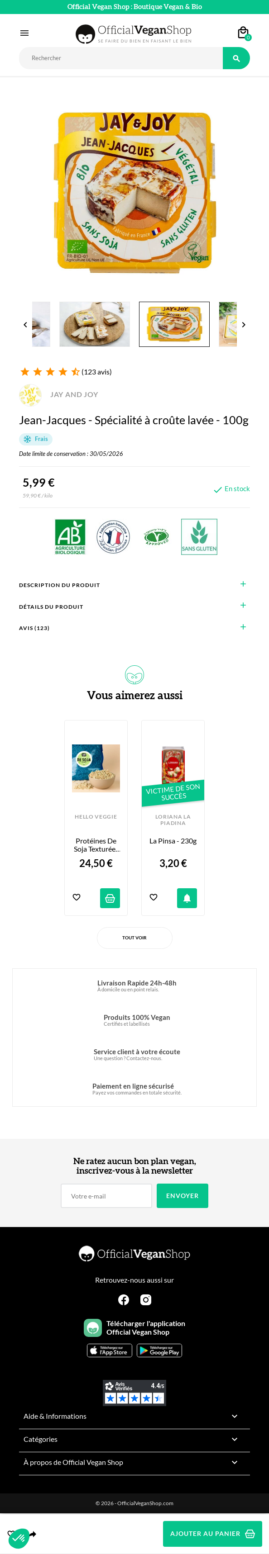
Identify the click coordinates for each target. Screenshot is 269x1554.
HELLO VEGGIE (96, 817)
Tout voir (134, 937)
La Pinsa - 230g (173, 841)
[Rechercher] (121, 58)
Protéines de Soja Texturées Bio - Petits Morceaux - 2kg (97, 845)
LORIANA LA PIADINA (173, 820)
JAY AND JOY (58, 394)
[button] (19, 1538)
